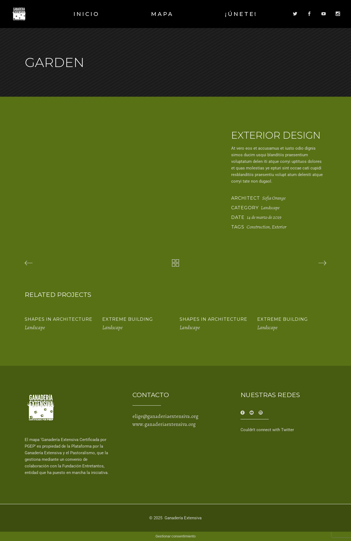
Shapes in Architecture (58, 319)
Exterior (279, 227)
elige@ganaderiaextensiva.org (165, 416)
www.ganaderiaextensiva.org (164, 424)
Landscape (270, 207)
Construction (258, 227)
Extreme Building (127, 319)
